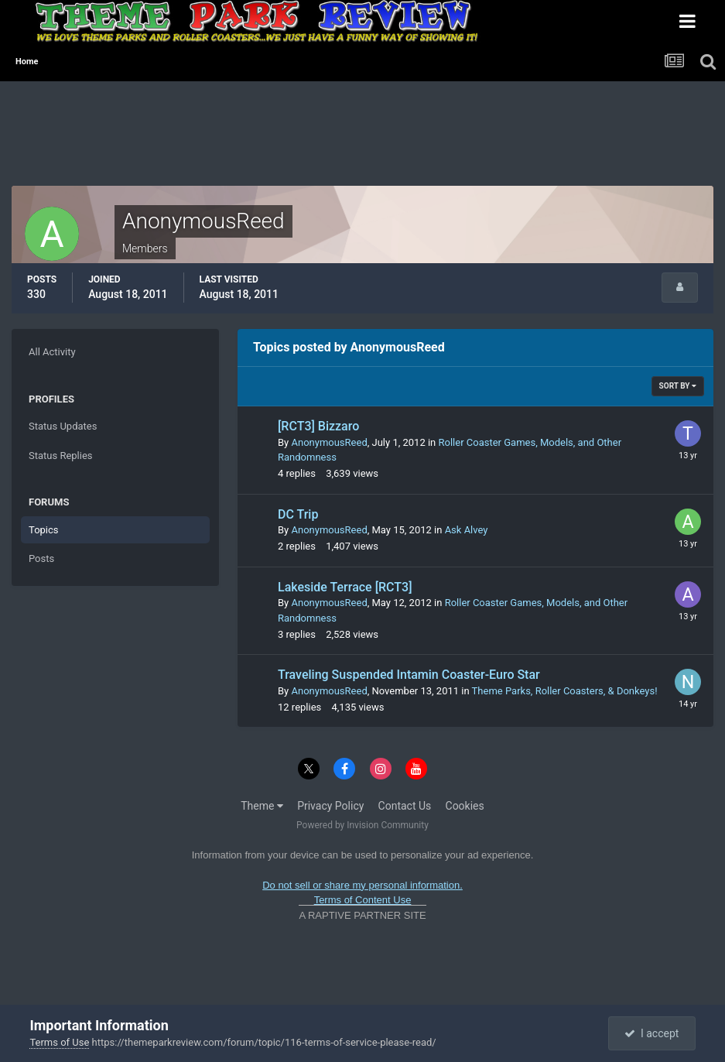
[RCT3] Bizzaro (318, 426)
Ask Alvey (466, 530)
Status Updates (63, 426)
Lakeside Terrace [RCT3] (345, 587)
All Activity (52, 352)
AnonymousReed (329, 442)
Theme (262, 806)
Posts (41, 558)
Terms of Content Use (363, 900)
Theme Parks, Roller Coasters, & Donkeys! (565, 691)
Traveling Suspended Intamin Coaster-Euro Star (409, 674)
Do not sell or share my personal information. (362, 885)
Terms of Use (59, 1042)
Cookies (465, 806)
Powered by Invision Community (362, 825)
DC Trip (298, 514)
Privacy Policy (330, 806)
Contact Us (405, 806)
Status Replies (61, 455)
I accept (651, 1033)
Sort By (677, 386)
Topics (44, 530)
